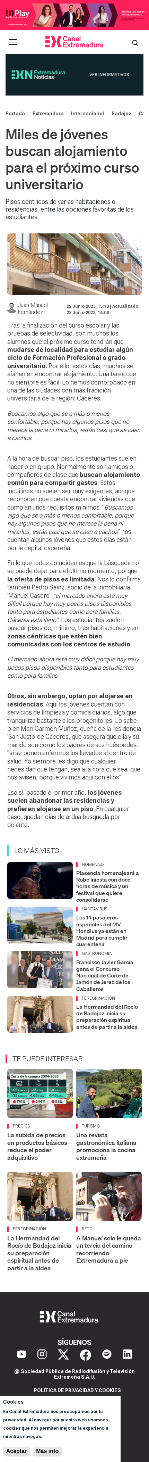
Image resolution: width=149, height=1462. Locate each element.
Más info (47, 1451)
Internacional (87, 113)
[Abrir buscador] (135, 42)
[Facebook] (85, 1355)
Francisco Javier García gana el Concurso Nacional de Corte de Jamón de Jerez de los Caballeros (104, 975)
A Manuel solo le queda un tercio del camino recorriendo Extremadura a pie (108, 1249)
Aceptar (16, 1451)
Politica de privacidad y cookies (77, 1390)
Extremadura (48, 113)
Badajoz (121, 113)
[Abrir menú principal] (13, 42)
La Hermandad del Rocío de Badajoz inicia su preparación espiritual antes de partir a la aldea (107, 1016)
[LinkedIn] (127, 1355)
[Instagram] (42, 1355)
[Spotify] (107, 1355)
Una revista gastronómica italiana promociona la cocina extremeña (106, 1146)
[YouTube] (21, 1355)
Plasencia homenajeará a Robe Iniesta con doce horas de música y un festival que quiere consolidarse (107, 886)
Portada (15, 113)
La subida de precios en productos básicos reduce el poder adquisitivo (37, 1146)
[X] (63, 1355)
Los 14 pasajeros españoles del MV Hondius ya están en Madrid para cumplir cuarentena (102, 931)
